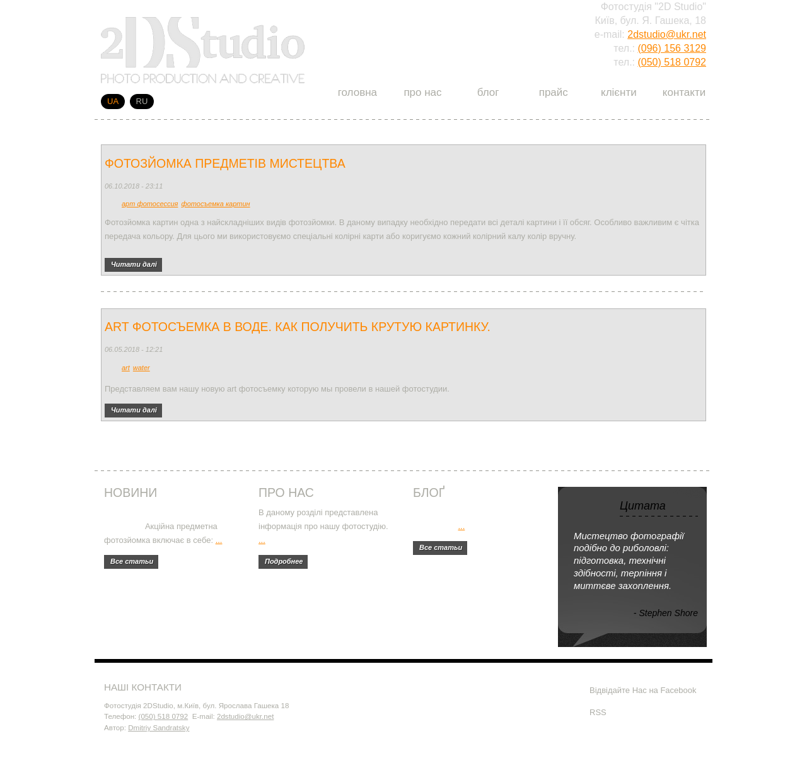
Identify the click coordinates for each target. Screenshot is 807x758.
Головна (357, 92)
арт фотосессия (150, 203)
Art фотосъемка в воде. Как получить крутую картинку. (298, 327)
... (219, 540)
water (141, 367)
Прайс (553, 92)
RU (142, 101)
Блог (488, 92)
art (126, 367)
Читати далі (136, 263)
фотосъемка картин (215, 203)
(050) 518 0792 (671, 62)
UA (113, 101)
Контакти (684, 92)
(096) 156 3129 (671, 48)
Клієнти (619, 92)
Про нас (422, 92)
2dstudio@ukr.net (666, 34)
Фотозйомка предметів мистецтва (225, 163)
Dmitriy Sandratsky (158, 727)
